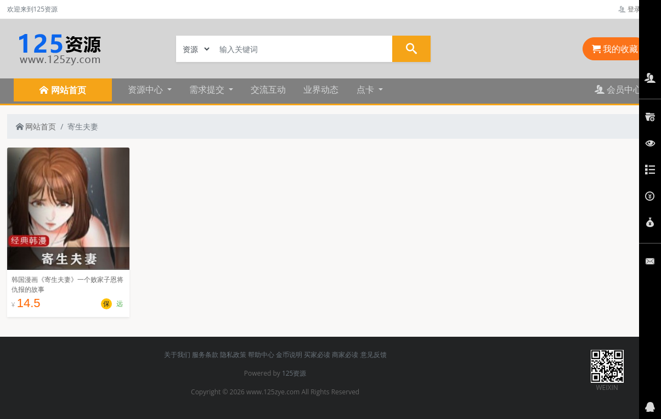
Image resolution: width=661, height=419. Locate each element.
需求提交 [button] (208, 89)
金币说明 (289, 354)
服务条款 (205, 354)
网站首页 (36, 126)
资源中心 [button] (146, 89)
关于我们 (177, 354)
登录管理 (636, 9)
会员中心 (618, 89)
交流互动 (268, 89)
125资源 (294, 373)
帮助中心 (261, 354)
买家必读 (317, 354)
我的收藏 (615, 49)
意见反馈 (373, 354)
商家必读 (345, 354)
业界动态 (320, 89)
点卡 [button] (366, 89)
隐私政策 (233, 354)
